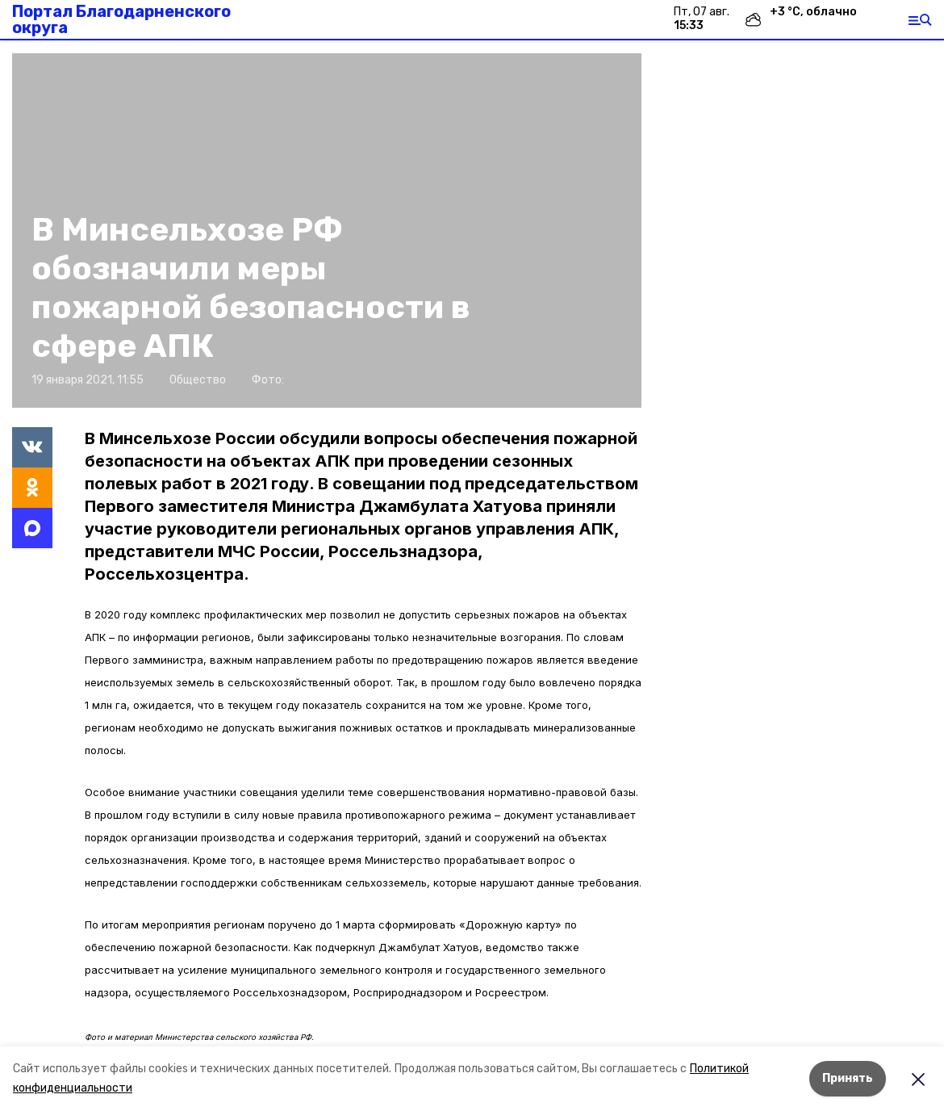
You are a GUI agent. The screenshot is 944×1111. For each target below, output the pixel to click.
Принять (847, 1078)
